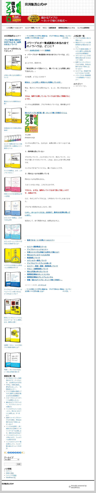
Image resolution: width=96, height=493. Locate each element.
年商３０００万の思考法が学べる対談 (13, 194)
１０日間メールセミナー (14, 28)
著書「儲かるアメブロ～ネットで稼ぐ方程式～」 (45, 280)
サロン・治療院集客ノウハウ (37, 269)
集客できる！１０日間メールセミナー (41, 240)
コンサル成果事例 (83, 28)
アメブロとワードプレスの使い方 (39, 263)
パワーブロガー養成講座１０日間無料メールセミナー (83, 78)
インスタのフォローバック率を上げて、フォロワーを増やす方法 (13, 437)
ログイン (9, 471)
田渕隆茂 (47, 50)
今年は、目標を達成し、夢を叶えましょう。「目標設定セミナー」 (13, 387)
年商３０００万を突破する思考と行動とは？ (43, 252)
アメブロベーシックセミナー (37, 249)
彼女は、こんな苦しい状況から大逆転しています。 (43, 82)
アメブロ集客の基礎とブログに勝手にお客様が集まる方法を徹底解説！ (13, 394)
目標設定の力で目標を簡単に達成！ (13, 119)
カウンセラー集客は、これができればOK (13, 218)
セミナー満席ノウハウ (32, 28)
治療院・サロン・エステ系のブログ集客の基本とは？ (13, 345)
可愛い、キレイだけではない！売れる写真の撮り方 (12, 370)
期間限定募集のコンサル (66, 28)
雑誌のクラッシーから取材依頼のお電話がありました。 (83, 45)
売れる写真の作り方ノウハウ (37, 271)
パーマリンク (42, 285)
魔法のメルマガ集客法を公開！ (13, 92)
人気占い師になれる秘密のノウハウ (13, 66)
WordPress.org (10, 477)
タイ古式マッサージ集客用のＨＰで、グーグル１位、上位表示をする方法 (13, 380)
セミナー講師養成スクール (36, 247)
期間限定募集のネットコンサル (38, 274)
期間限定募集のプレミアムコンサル (40, 277)
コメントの (11, 475)
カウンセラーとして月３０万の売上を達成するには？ (13, 241)
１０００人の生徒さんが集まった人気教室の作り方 (13, 265)
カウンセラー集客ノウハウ (36, 260)
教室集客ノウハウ (33, 258)
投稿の (10, 473)
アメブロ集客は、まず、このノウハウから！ (13, 171)
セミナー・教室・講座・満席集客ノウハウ (42, 266)
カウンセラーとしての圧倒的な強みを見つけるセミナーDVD (83, 58)
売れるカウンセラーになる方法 (38, 255)
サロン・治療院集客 (49, 28)
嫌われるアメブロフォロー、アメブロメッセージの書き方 (13, 404)
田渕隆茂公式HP (36, 4)
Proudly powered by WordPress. (79, 486)
